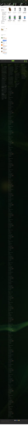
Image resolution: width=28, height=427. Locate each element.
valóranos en (4, 40)
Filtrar (2, 29)
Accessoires (2, 9)
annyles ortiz (4, 47)
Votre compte (16, 65)
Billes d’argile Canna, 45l (19, 20)
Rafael (3, 44)
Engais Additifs (3, 13)
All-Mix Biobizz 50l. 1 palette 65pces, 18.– (24, 12)
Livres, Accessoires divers (4, 16)
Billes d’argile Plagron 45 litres (24, 20)
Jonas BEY (4, 41)
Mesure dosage (3, 17)
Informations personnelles (17, 66)
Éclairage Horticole (4, 12)
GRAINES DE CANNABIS (17, 83)
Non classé (2, 20)
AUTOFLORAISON (16, 84)
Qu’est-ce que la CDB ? (17, 73)
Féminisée (16, 85)
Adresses (16, 67)
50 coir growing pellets (9, 12)
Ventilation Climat (4, 19)
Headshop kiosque (4, 14)
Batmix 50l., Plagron (14, 20)
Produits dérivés (3, 21)
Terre (1, 22)
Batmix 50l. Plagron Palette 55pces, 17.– (10, 20)
